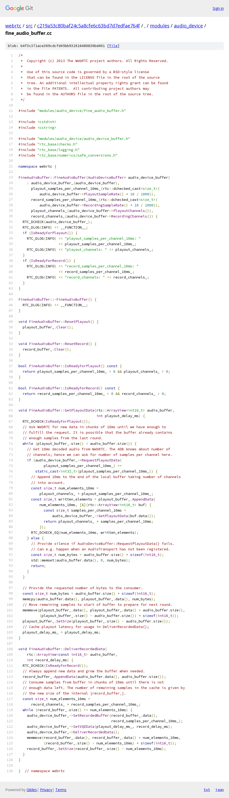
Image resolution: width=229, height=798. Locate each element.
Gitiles (32, 789)
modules (159, 25)
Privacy (46, 789)
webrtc (13, 25)
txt (207, 789)
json (219, 789)
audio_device (188, 25)
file (113, 46)
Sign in (218, 8)
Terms (60, 789)
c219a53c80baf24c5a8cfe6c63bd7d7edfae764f (88, 25)
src (29, 25)
